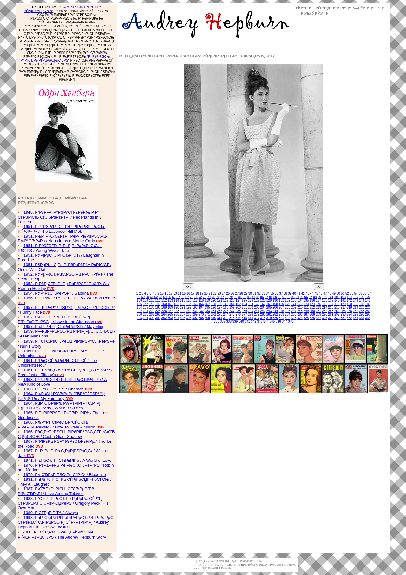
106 (361, 297)
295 (355, 314)
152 (176, 304)
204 (262, 307)
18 (197, 293)
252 (324, 311)
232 (201, 311)
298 (139, 318)
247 (294, 311)
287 (306, 314)
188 (164, 307)
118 (201, 300)
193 (195, 307)
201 (244, 307)
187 (157, 307)
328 (324, 318)
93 (293, 297)
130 (275, 300)
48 (329, 293)
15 (184, 293)
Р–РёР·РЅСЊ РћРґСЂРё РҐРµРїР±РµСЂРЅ (65, 58)
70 (191, 297)
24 (223, 293)
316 (250, 318)
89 (275, 297)
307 (195, 318)
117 (195, 300)
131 (281, 300)
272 (213, 314)
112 (164, 300)
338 (229, 321)
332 (349, 318)
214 (324, 307)
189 (170, 307)
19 (201, 293)
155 (195, 304)
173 (306, 304)
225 (157, 311)
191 (182, 307)
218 (349, 307)
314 (238, 318)
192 (189, 307)
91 (284, 297)
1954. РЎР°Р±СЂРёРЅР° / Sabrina (60, 293)
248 (300, 311)
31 (254, 293)
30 (250, 293)
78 (226, 297)
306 (189, 318)
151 (170, 304)
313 (232, 318)
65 (169, 297)
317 (256, 318)
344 (266, 321)
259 (367, 311)
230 (189, 311)
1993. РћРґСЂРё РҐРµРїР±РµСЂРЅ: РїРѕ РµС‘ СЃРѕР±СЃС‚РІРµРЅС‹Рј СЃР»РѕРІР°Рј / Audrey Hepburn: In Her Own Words (66, 522)
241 (256, 311)
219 (355, 307)
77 (222, 297)
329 (331, 318)
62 (156, 297)
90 (279, 297)
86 (262, 297)
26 (232, 293)
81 (240, 297)
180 (349, 304)
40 (294, 293)
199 (232, 307)
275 (232, 314)
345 (272, 321)
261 (145, 314)
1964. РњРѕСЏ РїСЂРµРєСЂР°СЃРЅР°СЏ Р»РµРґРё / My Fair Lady (61, 396)
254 (337, 311)
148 (151, 304)
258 (361, 311)
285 (294, 314)
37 (281, 293)
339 (235, 321)
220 (361, 307)
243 (269, 311)
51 (342, 293)
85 (257, 297)
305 (182, 318)
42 (303, 293)
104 (349, 297)
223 (145, 311)
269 (195, 314)
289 (318, 314)
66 (173, 297)
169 (281, 304)
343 (260, 321)
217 (343, 307)
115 (182, 300)
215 (331, 307)
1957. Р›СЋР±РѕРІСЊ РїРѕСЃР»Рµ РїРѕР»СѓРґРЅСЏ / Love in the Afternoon (60, 319)
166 (262, 304)
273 (219, 314)
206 (275, 307)
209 (294, 307)
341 (247, 321)
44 (311, 293)
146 (139, 304)
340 (241, 321)
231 (195, 311)
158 (213, 304)
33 (263, 293)
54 (356, 293)
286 (300, 314)
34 (267, 293)
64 (165, 297)
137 (318, 300)
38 (285, 293)
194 (201, 307)
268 (189, 314)
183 (367, 304)
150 (164, 304)
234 (213, 311)
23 (219, 293)
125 (244, 300)
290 (324, 314)
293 (343, 314)
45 (316, 293)
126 (250, 300)
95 (302, 297)
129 (269, 300)
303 (170, 318)
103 (343, 297)
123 (232, 300)
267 (182, 314)
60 (147, 297)
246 (287, 311)
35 (272, 293)
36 (276, 293)
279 (256, 314)
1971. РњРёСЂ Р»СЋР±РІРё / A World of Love (67, 460)
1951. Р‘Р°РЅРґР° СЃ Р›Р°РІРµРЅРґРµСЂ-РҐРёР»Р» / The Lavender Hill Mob (61, 229)
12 (170, 293)
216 (337, 307)
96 (306, 297)
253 (331, 311)
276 (238, 314)
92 (288, 297)
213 (318, 307)
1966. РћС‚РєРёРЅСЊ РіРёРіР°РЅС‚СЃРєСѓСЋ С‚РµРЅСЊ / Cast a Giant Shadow (66, 434)
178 (337, 304)
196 (213, 307)
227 (170, 311)
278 (250, 314)
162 (238, 304)
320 (275, 318)
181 (355, 304)
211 (306, 307)
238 (238, 311)
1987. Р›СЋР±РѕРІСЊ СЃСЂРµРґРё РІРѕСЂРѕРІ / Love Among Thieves (56, 491)
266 (176, 314)
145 (367, 300)
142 (349, 300)
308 (201, 318)
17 (192, 293)
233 (207, 311)
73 (204, 297)
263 (157, 314)
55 (360, 293)
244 (275, 311)
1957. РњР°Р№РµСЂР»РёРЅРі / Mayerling (64, 326)
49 (334, 293)
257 (355, 311)
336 (216, 321)
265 (170, 314)
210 (300, 307)
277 (244, 314)
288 (312, 314)
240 (250, 311)
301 (157, 318)
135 (306, 300)
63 (160, 297)
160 (226, 304)
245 (281, 311)
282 (275, 314)
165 (256, 304)
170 (287, 304)
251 (318, 311)
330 (337, 318)
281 (269, 314)
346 (278, 321)
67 (178, 297)
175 (318, 304)
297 (367, 314)
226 (164, 311)
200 (238, 307)
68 (182, 297)
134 (300, 300)
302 (164, 318)
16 (188, 293)
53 (351, 293)
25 (228, 293)
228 (176, 311)
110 (151, 300)
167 (269, 304)
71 (196, 297)
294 (349, 314)
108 (139, 300)
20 (206, 293)
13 (175, 293)
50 (338, 293)
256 (349, 311)
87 (266, 297)
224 (151, 311)
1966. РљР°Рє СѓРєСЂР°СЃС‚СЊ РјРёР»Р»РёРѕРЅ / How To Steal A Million (61, 424)
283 (281, 314)
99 (319, 297)
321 (281, 318)
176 (324, 304)
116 (189, 300)
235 (219, 311)
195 (207, 307)
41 (298, 293)
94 (297, 297)
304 (176, 318)
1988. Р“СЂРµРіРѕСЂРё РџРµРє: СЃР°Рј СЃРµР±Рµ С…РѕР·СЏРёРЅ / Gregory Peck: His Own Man (63, 503)
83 (249, 297)
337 (223, 321)
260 (139, 314)
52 (347, 293)
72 (200, 297)
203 (256, 307)
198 (226, 307)
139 (331, 300)
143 (355, 300)
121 (219, 300)
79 (231, 297)
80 (235, 297)
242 (262, 311)
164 (250, 304)
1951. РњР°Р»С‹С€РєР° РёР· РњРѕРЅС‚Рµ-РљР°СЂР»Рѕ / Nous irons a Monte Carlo (62, 238)
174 (312, 304)
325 (306, 318)
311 (219, 318)
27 (237, 293)
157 (207, 304)
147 (145, 304)
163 (244, 304)
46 (320, 293)
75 (213, 297)
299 (145, 318)
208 (287, 307)
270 (201, 314)
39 (289, 293)
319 (269, 318)
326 (312, 318)
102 (337, 297)
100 (324, 297)
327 (318, 318)
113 (170, 300)
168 (275, 304)
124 (238, 300)
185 (145, 307)
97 (310, 297)
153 (182, 304)
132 (287, 300)
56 (364, 293)
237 (232, 311)
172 (300, 304)
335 (367, 318)
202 (250, 307)
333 (355, 318)
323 (294, 318)
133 (294, 300)
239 (244, 311)
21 (210, 293)
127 (256, 300)
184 (139, 307)
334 (361, 318)
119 (207, 300)
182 (361, 304)
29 (245, 293)
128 (262, 300)
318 (262, 318)
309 (207, 318)
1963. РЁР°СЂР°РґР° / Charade (57, 389)
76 (217, 297)
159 (219, 304)
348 (290, 321)
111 (157, 300)
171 (294, 304)
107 (367, 297)
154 (189, 304)
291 (331, 314)
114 (176, 300)
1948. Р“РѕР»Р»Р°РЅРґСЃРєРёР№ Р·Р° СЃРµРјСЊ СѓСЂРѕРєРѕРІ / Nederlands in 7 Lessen (60, 217)
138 (324, 300)
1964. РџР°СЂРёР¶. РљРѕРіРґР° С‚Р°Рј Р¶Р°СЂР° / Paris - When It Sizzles (59, 405)
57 (369, 293)
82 (244, 297)
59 (143, 297)
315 (244, 318)
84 (253, 297)
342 (253, 321)
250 (312, 311)
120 (213, 300)
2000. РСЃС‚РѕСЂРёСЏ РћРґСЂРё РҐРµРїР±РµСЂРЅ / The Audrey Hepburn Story (62, 534)
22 (215, 293)
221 (367, 307)
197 (219, 307)
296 (361, 314)
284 (287, 314)
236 (226, 311)
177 (331, 304)
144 (361, 300)
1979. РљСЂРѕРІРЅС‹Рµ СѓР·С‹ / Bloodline (64, 474)
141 (343, 300)
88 (270, 297)
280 (262, 314)
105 (355, 297)
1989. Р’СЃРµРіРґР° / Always (50, 512)
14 (179, 293)
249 (306, 311)
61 (152, 297)
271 (207, 314)
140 (337, 300)
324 (300, 318)
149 (157, 304)
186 (151, 307)
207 (281, 307)
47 (325, 293)
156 (201, 304)
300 (151, 318)
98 (315, 297)
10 (162, 293)
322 (287, 318)
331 (343, 318)
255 (343, 311)
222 (139, 311)
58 (138, 297)
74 (209, 297)
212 (312, 307)
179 (343, 304)
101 (331, 297)
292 (337, 314)
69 (187, 297)
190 (176, 307)
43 (307, 293)
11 (166, 293)
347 (284, 321)
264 (164, 314)
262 (151, 314)
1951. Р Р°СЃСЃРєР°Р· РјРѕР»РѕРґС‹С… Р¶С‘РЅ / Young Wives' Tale (60, 248)
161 (232, 304)
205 (269, 307)
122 (226, 300)
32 (259, 293)
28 (241, 293)
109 (145, 300)
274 (226, 314)
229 (182, 311)
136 (312, 300)
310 (213, 318)
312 (226, 318)
